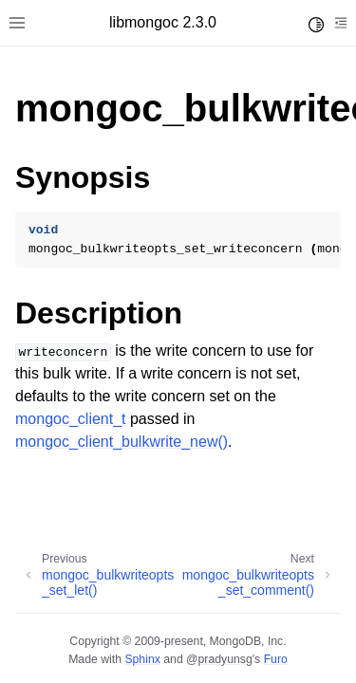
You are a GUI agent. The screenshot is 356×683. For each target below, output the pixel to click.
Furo (276, 659)
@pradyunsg (219, 659)
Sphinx (141, 659)
